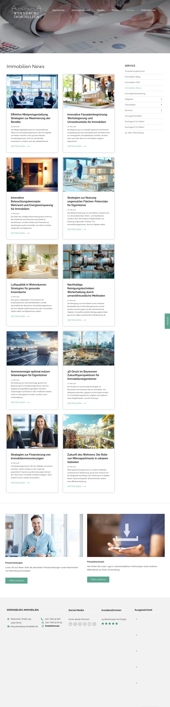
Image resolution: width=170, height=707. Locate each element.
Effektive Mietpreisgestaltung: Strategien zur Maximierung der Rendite (30, 118)
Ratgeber (129, 98)
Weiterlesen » (20, 145)
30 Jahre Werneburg (134, 131)
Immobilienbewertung (134, 93)
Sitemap (97, 700)
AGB (73, 699)
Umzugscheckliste (133, 115)
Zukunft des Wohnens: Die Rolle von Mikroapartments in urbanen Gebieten (86, 447)
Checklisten (130, 104)
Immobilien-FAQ (132, 82)
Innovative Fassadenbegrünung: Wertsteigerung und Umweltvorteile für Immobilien (86, 118)
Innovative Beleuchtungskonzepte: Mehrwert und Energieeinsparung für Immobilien (31, 200)
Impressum (49, 699)
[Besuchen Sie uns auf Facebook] (70, 612)
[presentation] (32, 91)
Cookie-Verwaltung (87, 699)
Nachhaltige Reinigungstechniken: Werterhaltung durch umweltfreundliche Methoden (87, 283)
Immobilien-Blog (132, 76)
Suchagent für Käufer (134, 120)
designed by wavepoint (20, 699)
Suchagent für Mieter (134, 126)
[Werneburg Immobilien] (26, 12)
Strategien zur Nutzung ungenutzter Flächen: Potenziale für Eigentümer (86, 200)
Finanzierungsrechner (134, 71)
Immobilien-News (132, 87)
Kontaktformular (52, 613)
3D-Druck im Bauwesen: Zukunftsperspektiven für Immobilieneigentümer (82, 365)
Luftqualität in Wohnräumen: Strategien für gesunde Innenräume (28, 283)
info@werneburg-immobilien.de (24, 614)
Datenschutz (62, 699)
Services (128, 109)
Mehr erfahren (16, 568)
